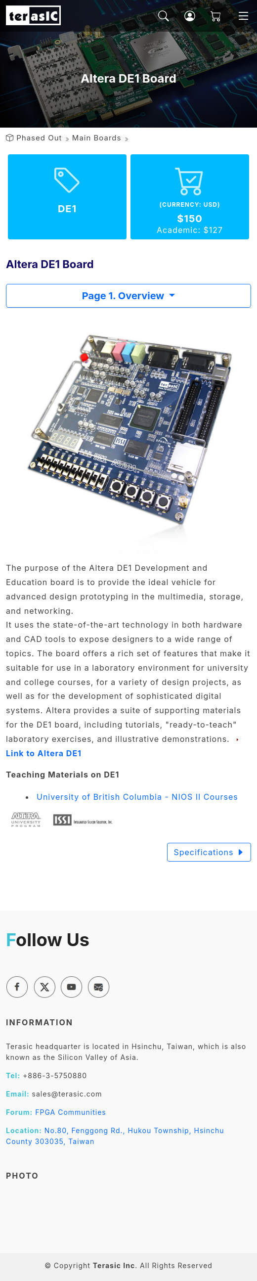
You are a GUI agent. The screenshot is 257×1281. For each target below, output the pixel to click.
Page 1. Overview (124, 296)
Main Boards (97, 137)
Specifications (209, 852)
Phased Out (39, 137)
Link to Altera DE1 (44, 753)
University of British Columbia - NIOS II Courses (137, 797)
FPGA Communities (70, 1112)
